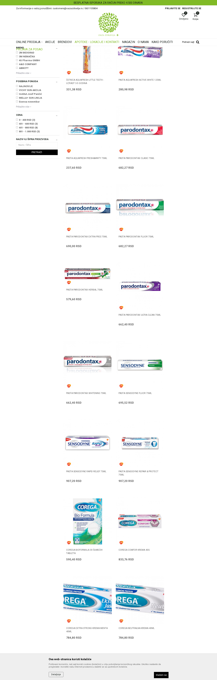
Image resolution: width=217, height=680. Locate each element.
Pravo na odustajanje (122, 637)
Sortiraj (122, 54)
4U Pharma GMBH (29, 106)
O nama (67, 590)
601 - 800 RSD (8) (28, 173)
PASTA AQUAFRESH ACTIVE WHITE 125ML (131, 122)
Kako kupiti (116, 601)
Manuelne (25, 86)
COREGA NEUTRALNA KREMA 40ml (84, 486)
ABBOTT (24, 114)
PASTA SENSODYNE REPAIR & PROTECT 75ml (175, 342)
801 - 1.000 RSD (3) (29, 177)
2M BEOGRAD (26, 98)
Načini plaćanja (119, 606)
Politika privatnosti (121, 595)
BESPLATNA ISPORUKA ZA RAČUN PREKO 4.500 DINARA (108, 2)
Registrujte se (191, 8)
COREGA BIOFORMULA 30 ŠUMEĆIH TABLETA (84, 415)
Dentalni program (27, 65)
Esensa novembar (29, 147)
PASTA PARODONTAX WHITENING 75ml (178, 269)
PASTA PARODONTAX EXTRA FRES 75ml (130, 195)
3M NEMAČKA (27, 102)
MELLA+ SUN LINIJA (30, 143)
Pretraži (37, 198)
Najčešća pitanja (72, 606)
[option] (108, 3)
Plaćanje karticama (121, 611)
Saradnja (68, 595)
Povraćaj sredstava (121, 631)
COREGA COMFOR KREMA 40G (129, 413)
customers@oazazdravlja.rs (32, 618)
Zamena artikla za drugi (124, 621)
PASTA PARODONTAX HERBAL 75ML (84, 244)
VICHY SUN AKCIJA (30, 136)
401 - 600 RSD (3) (28, 169)
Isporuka (115, 616)
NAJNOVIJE (26, 132)
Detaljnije (56, 674)
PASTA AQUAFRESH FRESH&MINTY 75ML (178, 122)
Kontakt (67, 601)
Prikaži (154, 54)
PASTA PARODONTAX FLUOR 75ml (178, 194)
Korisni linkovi (71, 611)
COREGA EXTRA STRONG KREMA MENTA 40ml (177, 415)
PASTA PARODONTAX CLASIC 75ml (84, 194)
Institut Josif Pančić (30, 140)
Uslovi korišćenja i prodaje (125, 590)
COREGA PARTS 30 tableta (128, 486)
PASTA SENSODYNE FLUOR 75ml (82, 340)
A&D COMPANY (28, 110)
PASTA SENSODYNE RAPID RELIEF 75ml (130, 342)
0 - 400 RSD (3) (27, 165)
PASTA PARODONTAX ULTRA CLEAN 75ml (131, 269)
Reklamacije (117, 626)
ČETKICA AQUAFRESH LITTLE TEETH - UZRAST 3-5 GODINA (85, 122)
